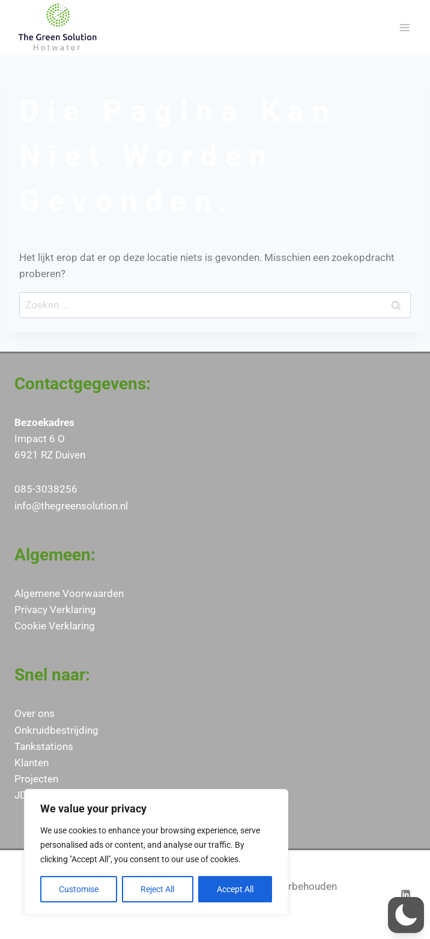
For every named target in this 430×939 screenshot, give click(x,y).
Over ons (34, 713)
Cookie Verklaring (54, 626)
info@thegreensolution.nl (71, 506)
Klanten (31, 763)
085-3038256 (45, 489)
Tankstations (43, 746)
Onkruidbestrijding (56, 730)
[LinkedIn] (405, 894)
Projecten (36, 779)
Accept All (235, 889)
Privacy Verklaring (55, 610)
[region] (156, 852)
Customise (78, 889)
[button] (406, 915)
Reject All (157, 889)
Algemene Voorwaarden (69, 593)
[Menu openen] (404, 27)
